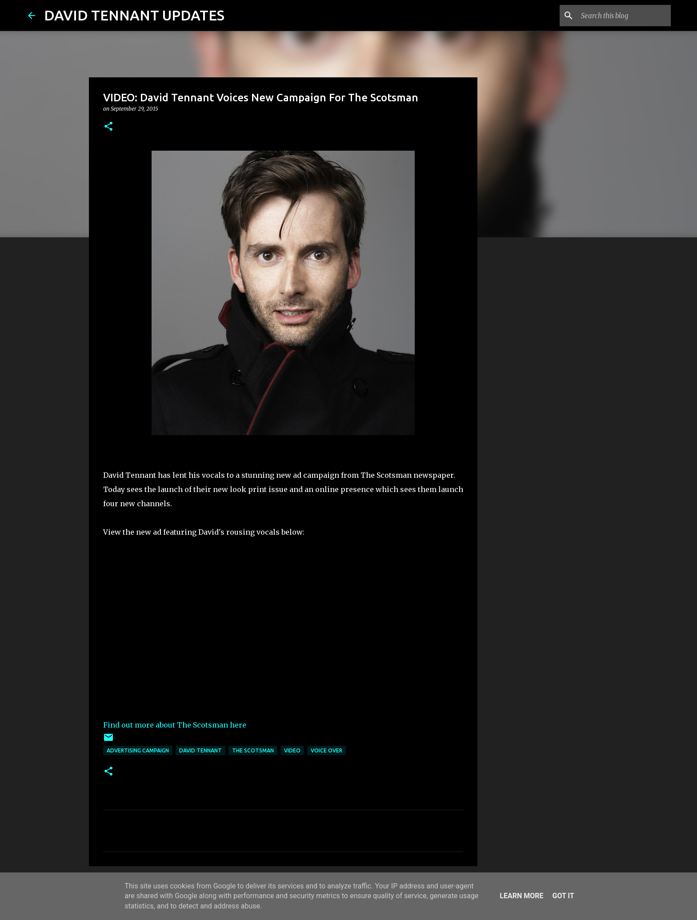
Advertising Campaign (138, 750)
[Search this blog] (624, 15)
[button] (108, 127)
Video (292, 750)
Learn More (521, 896)
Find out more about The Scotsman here (174, 724)
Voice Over (326, 750)
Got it (563, 896)
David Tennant (200, 750)
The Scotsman (253, 750)
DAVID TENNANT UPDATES (134, 15)
